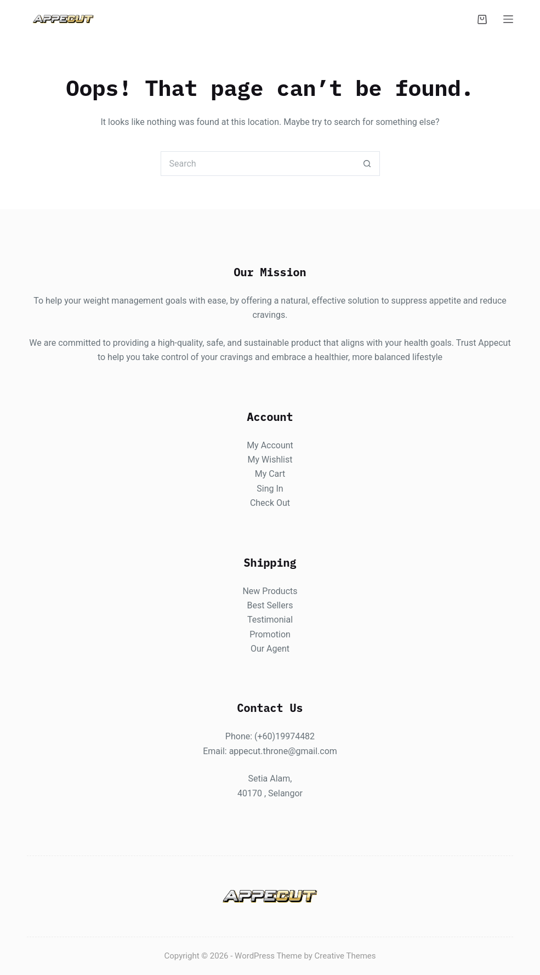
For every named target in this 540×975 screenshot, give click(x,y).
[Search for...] (258, 163)
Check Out (270, 503)
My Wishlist (270, 459)
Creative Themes (345, 956)
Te (252, 619)
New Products (269, 590)
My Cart (270, 474)
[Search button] (367, 163)
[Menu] (508, 19)
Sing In (270, 488)
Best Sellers (270, 605)
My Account (270, 445)
